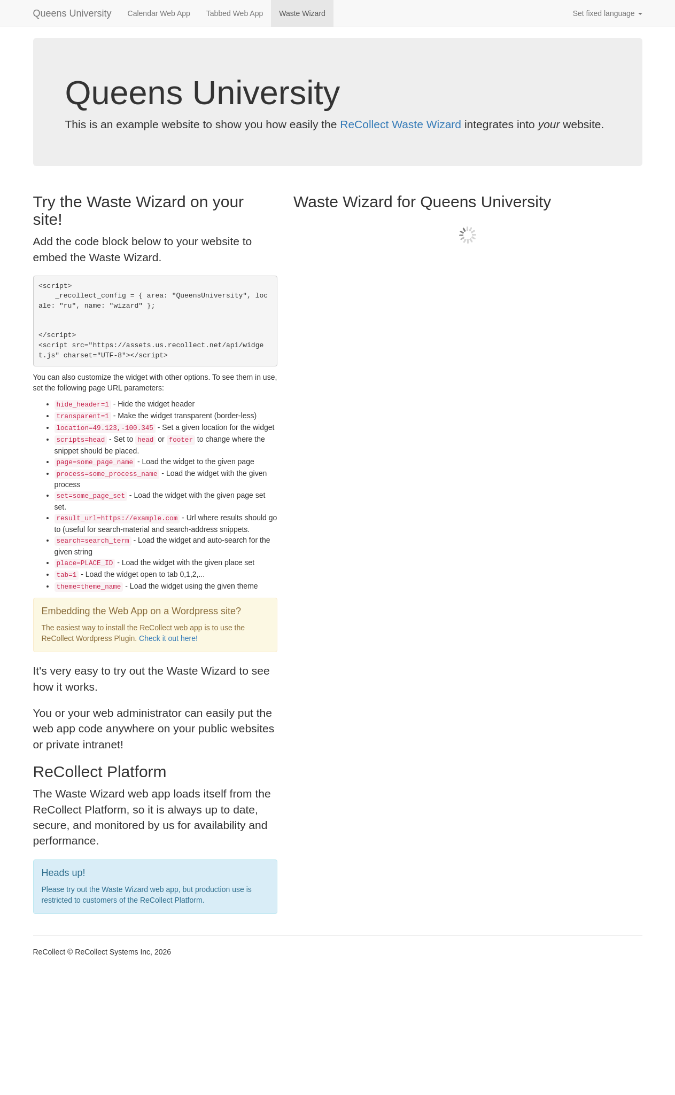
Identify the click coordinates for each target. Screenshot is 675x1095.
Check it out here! (168, 638)
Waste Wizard (302, 13)
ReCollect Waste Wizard (400, 124)
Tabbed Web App (234, 13)
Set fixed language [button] (607, 13)
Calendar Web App (159, 13)
